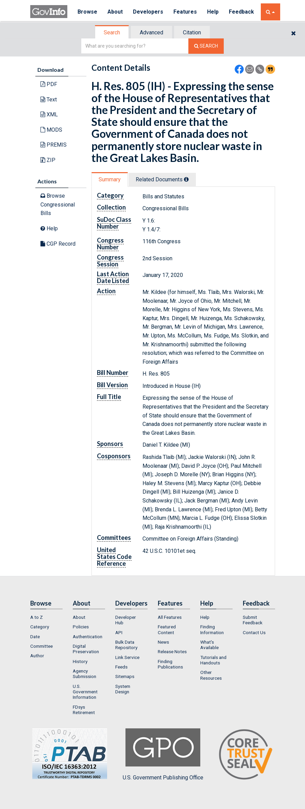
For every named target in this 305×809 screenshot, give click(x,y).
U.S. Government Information (85, 691)
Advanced (151, 32)
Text (48, 99)
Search (112, 32)
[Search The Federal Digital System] (206, 46)
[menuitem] (46, 617)
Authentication (87, 636)
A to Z (36, 617)
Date (35, 636)
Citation (192, 32)
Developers (148, 12)
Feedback (241, 12)
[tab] (112, 32)
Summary (110, 179)
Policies (81, 626)
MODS (51, 130)
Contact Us (254, 632)
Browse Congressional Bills (57, 204)
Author (37, 655)
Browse (87, 12)
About (115, 12)
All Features (170, 617)
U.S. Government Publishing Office (163, 754)
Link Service (127, 657)
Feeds (121, 667)
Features (185, 12)
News (163, 642)
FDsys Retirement (84, 709)
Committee (41, 646)
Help (213, 12)
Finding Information (212, 629)
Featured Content (167, 629)
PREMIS (53, 145)
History (80, 661)
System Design (122, 688)
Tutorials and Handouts (213, 660)
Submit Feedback (252, 619)
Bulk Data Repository (126, 644)
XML (49, 114)
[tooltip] (186, 179)
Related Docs (162, 179)
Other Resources (211, 675)
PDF (48, 84)
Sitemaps (124, 676)
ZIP (47, 160)
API (118, 632)
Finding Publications (170, 664)
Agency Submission (84, 673)
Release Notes (172, 651)
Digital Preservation (86, 648)
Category (39, 626)
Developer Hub (125, 619)
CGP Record (57, 244)
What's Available (209, 644)
